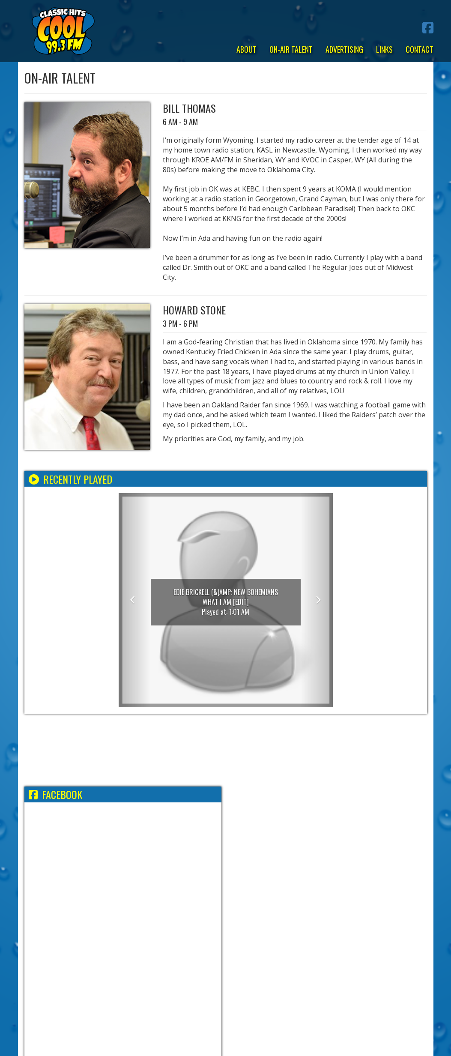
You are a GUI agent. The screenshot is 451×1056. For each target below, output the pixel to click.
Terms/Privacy (125, 940)
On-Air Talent (291, 49)
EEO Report (217, 940)
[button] (135, 600)
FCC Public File (264, 940)
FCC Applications (321, 940)
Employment (174, 940)
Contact (419, 49)
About (246, 49)
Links (384, 49)
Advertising (344, 49)
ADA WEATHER (225, 750)
